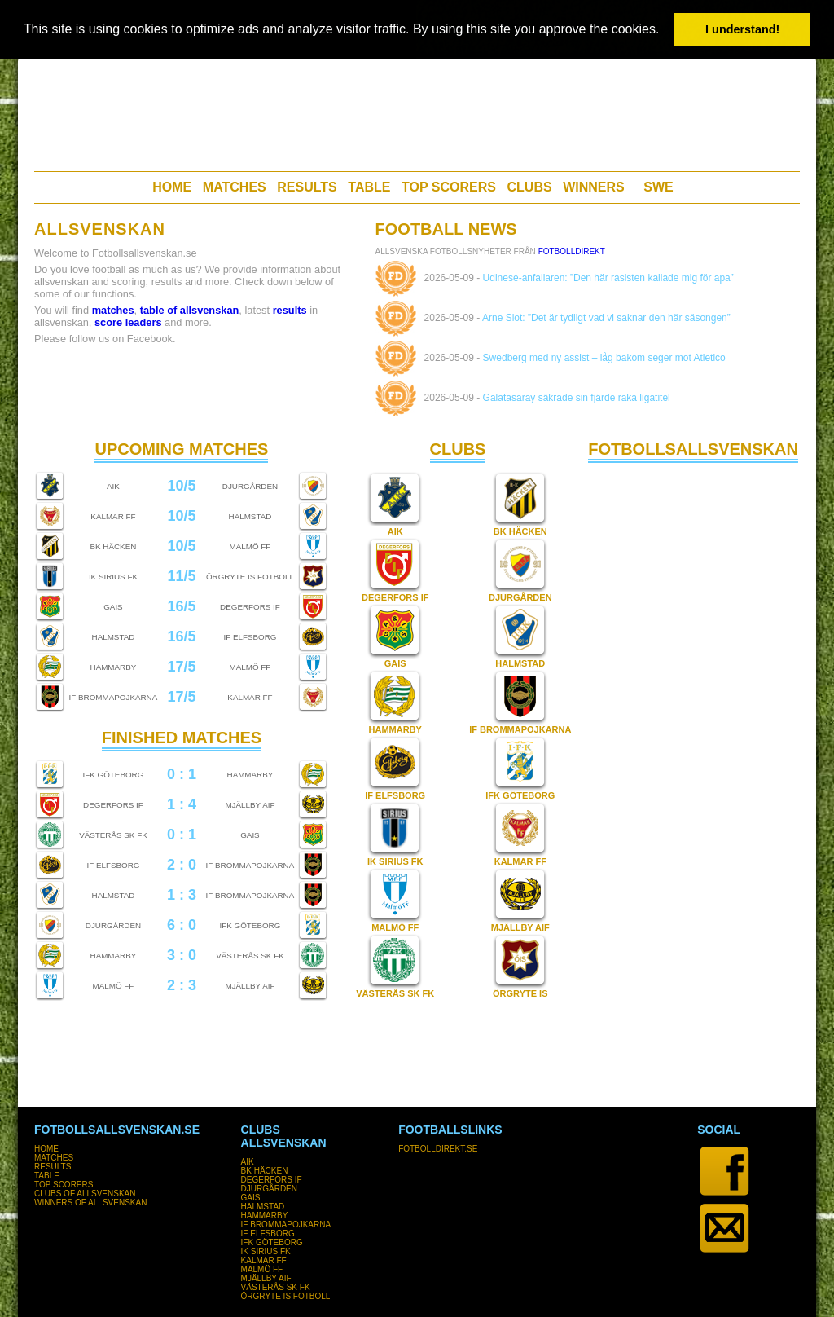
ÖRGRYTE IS (520, 993)
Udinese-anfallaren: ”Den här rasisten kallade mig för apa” (608, 278)
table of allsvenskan (189, 310)
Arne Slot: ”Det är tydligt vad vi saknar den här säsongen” (606, 318)
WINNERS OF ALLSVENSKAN (90, 1202)
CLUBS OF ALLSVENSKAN (85, 1193)
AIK (395, 531)
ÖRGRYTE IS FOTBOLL (286, 1296)
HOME (171, 187)
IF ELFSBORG (395, 795)
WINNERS (594, 187)
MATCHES (234, 187)
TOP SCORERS (449, 187)
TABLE (369, 187)
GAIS (395, 663)
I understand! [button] (742, 29)
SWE (658, 187)
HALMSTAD (520, 663)
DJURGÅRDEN (520, 597)
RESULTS (306, 187)
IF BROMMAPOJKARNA (520, 729)
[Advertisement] (416, 110)
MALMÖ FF (395, 927)
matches (113, 310)
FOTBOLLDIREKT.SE (437, 1148)
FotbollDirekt (571, 251)
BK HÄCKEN (520, 531)
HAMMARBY (395, 729)
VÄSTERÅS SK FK (395, 993)
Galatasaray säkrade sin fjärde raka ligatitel (576, 397)
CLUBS (529, 187)
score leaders (128, 322)
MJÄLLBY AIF (520, 927)
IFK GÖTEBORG (520, 795)
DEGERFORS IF (395, 597)
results (290, 310)
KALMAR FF (520, 861)
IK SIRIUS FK (395, 861)
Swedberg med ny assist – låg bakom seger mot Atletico (604, 357)
